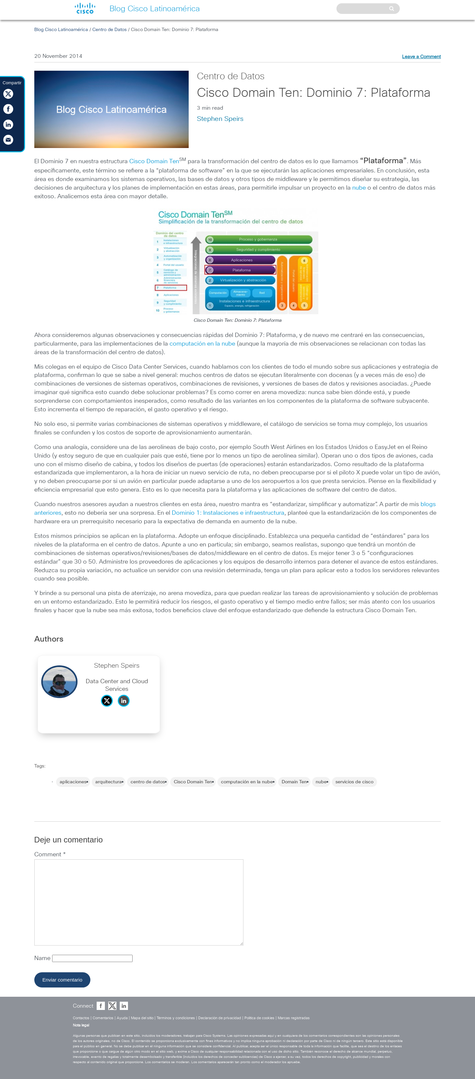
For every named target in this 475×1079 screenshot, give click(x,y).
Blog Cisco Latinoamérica (61, 29)
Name (43, 958)
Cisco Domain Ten (154, 162)
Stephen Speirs (220, 119)
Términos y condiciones (176, 1018)
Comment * (50, 855)
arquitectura (108, 782)
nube (359, 188)
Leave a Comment (421, 57)
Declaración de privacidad (219, 1018)
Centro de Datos (109, 29)
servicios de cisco (354, 782)
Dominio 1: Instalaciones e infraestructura (228, 513)
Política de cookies (259, 1018)
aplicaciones (73, 782)
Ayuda (122, 1018)
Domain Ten (294, 782)
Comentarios (103, 1018)
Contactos (81, 1018)
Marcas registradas (294, 1018)
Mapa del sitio (142, 1018)
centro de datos (148, 782)
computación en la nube (202, 344)
